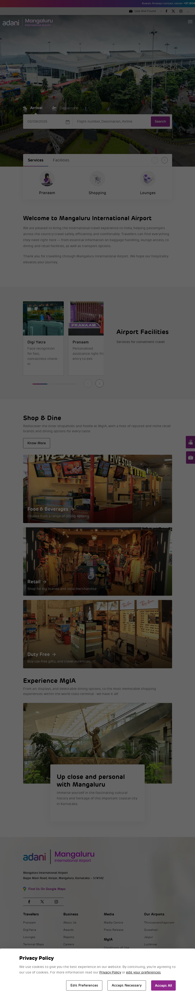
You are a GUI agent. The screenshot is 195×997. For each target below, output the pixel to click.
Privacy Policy (110, 972)
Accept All (163, 985)
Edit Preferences (84, 985)
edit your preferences (143, 972)
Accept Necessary (127, 985)
